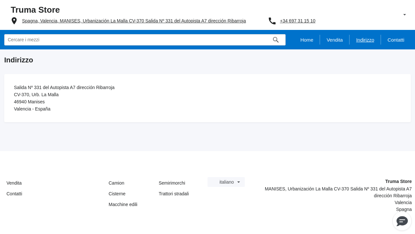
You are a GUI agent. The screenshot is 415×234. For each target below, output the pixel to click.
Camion (116, 183)
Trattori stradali (174, 193)
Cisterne (117, 193)
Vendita (14, 183)
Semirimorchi (172, 183)
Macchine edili (123, 204)
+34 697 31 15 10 (297, 20)
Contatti (14, 193)
